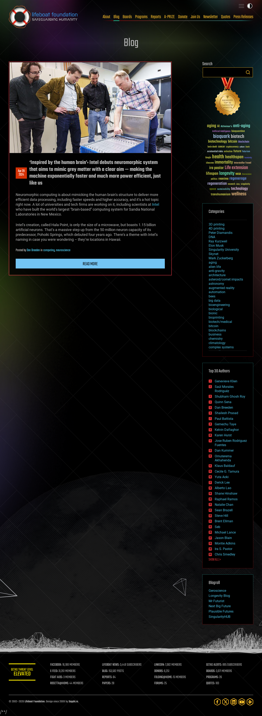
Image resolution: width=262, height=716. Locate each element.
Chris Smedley (225, 554)
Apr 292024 (21, 173)
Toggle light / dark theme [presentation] (249, 6)
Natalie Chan (224, 505)
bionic (213, 313)
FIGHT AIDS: (58, 677)
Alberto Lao (223, 488)
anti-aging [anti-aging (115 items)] (241, 126)
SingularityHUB (219, 617)
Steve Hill (221, 516)
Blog (116, 16)
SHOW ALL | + (215, 559)
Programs (141, 16)
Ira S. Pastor (223, 549)
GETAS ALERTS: (214, 665)
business (215, 334)
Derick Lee (222, 482)
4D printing (217, 228)
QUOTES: (211, 683)
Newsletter (210, 16)
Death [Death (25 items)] (247, 147)
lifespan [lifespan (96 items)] (212, 173)
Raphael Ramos (226, 499)
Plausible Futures (221, 611)
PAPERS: (107, 683)
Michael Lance (225, 532)
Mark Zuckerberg (221, 258)
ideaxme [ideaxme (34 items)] (210, 163)
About (106, 16)
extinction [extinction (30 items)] (228, 151)
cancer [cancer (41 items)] (221, 146)
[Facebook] (217, 701)
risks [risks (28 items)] (238, 184)
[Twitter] (225, 701)
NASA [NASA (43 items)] (238, 174)
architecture (217, 275)
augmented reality (221, 288)
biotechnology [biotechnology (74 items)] (217, 142)
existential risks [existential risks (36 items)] (215, 151)
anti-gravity (217, 271)
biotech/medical (220, 322)
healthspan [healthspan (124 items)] (234, 157)
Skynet (213, 254)
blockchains (217, 330)
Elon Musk (216, 245)
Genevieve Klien (226, 381)
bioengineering (219, 305)
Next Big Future (220, 606)
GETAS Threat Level (23, 672)
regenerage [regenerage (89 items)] (238, 178)
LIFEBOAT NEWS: (112, 665)
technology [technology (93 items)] (239, 189)
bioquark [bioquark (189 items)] (221, 137)
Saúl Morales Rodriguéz (224, 389)
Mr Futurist (216, 601)
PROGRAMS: (213, 677)
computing (49, 250)
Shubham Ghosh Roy (230, 396)
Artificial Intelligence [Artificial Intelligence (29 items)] (221, 131)
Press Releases (243, 16)
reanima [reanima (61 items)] (223, 179)
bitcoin (213, 326)
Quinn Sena (223, 402)
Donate (182, 16)
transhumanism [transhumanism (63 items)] (220, 194)
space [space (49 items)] (212, 189)
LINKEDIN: (160, 665)
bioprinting (216, 317)
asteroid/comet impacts (226, 279)
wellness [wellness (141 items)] (238, 194)
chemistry (216, 339)
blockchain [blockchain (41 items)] (243, 142)
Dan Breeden (33, 250)
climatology (217, 343)
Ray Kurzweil (218, 241)
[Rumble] (250, 701)
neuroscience (63, 250)
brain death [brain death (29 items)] (212, 147)
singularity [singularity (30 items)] (245, 184)
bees (212, 296)
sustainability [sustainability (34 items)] (223, 189)
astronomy (216, 284)
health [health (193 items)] (218, 157)
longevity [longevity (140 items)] (226, 173)
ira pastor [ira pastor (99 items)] (216, 168)
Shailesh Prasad (226, 413)
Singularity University (224, 250)
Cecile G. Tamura (227, 471)
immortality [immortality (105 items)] (224, 162)
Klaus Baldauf (225, 466)
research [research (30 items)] (231, 184)
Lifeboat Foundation (35, 701)
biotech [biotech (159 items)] (237, 136)
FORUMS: (160, 683)
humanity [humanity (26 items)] (248, 158)
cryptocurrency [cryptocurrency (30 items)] (232, 147)
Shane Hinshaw (226, 493)
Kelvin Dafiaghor (227, 430)
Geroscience (217, 591)
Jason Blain (223, 538)
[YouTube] (242, 701)
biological (216, 309)
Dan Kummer (224, 450)
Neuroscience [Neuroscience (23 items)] (246, 174)
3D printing (217, 224)
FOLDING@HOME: (164, 677)
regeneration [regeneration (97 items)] (217, 183)
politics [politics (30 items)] (214, 179)
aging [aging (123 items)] (211, 126)
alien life (215, 267)
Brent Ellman (224, 521)
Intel (155, 204)
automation (217, 292)
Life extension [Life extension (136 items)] (236, 167)
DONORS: (159, 671)
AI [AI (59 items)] (218, 126)
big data (214, 300)
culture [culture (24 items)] (242, 147)
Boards (127, 16)
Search (248, 72)
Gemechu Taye (225, 424)
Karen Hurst (223, 435)
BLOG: (106, 671)
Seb (217, 527)
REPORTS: (108, 677)
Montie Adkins (225, 543)
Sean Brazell (224, 510)
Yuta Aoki (222, 477)
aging (213, 262)
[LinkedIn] (233, 701)
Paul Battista (224, 419)
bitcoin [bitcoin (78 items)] (232, 142)
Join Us (195, 16)
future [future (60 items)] (237, 151)
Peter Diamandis (220, 233)
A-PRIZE (169, 16)
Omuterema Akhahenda (223, 458)
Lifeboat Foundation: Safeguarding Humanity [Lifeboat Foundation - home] (43, 17)
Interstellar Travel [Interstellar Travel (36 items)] (242, 163)
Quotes (225, 16)
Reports (156, 16)
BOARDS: (211, 671)
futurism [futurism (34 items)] (246, 151)
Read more (90, 264)
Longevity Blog (219, 596)
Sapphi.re (73, 701)
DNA (212, 237)
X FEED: (56, 671)
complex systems (221, 347)
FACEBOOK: (58, 665)
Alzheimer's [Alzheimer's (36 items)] (226, 126)
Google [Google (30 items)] (208, 157)
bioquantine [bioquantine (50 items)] (238, 131)
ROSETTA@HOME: (61, 683)
